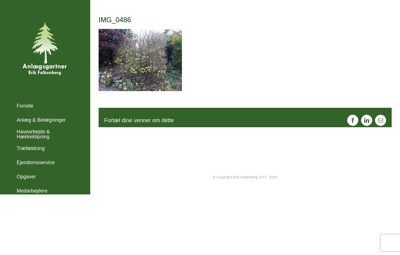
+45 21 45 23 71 (35, 238)
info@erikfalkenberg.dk (42, 245)
